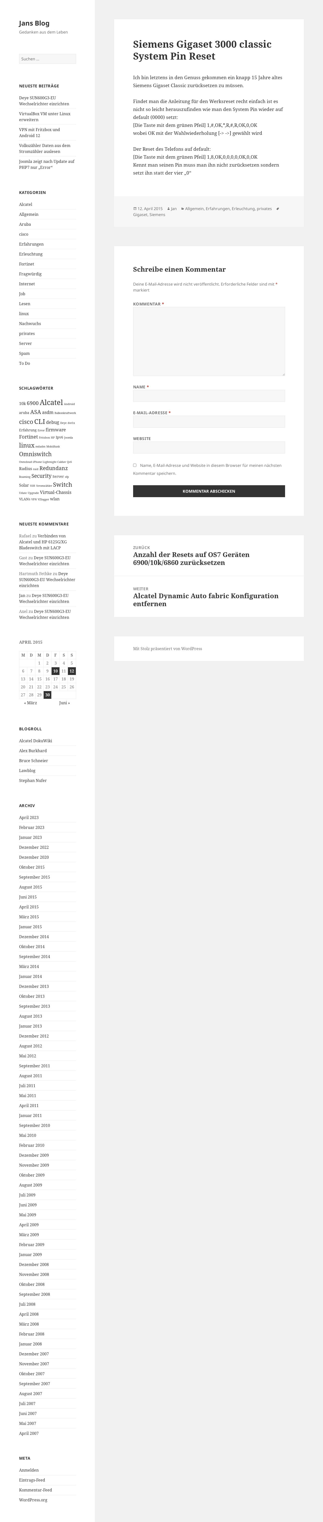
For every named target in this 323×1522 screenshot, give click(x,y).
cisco (23, 234)
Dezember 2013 (34, 986)
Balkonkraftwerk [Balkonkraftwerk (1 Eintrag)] (65, 413)
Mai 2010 (27, 1135)
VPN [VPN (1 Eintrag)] (34, 499)
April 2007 (29, 1433)
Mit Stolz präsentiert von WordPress (167, 648)
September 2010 (34, 1125)
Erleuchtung (31, 254)
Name (141, 387)
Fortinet (26, 264)
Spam (24, 353)
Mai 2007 (27, 1423)
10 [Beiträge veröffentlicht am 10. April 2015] (55, 671)
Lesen (24, 303)
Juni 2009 (28, 1205)
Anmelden (29, 1470)
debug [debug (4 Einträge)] (52, 422)
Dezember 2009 (34, 1155)
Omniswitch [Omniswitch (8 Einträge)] (35, 454)
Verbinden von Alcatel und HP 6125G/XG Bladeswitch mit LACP (43, 542)
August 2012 (30, 1046)
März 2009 (29, 1234)
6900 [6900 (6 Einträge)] (33, 403)
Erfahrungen (31, 244)
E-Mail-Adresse (152, 412)
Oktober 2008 (32, 1284)
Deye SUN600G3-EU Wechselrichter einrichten (47, 579)
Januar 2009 (30, 1254)
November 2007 (34, 1364)
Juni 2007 (28, 1413)
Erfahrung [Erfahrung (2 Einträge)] (28, 430)
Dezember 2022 (34, 847)
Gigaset (140, 214)
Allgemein (28, 214)
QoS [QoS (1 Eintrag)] (69, 462)
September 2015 (34, 877)
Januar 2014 (30, 976)
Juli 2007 (27, 1403)
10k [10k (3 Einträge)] (22, 403)
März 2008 (29, 1324)
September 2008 (34, 1294)
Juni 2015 (28, 897)
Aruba (25, 224)
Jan (22, 595)
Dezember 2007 (34, 1354)
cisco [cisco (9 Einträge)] (26, 422)
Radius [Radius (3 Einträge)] (25, 468)
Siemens (157, 214)
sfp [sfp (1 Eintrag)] (67, 477)
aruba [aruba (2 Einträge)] (24, 412)
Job (22, 294)
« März (30, 702)
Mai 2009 (27, 1215)
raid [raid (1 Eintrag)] (35, 469)
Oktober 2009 (32, 1175)
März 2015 (29, 917)
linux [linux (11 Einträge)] (26, 445)
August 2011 (30, 1075)
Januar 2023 (30, 837)
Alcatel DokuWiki (35, 740)
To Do (24, 363)
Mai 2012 (27, 1056)
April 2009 (29, 1224)
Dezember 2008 (34, 1264)
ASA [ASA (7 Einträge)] (35, 411)
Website (142, 438)
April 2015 (29, 907)
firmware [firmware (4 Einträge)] (56, 430)
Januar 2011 (30, 1115)
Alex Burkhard (33, 750)
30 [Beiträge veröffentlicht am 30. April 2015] (47, 695)
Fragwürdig (30, 274)
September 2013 (34, 1006)
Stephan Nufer (33, 780)
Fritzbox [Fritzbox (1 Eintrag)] (44, 437)
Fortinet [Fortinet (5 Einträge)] (28, 436)
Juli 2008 (27, 1304)
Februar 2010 (31, 1145)
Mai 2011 (27, 1095)
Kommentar (148, 304)
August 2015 (30, 887)
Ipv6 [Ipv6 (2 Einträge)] (59, 437)
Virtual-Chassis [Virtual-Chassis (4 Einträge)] (55, 492)
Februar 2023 (31, 827)
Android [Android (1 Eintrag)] (69, 404)
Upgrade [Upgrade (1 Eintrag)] (33, 493)
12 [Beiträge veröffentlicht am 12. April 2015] (72, 671)
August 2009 (30, 1185)
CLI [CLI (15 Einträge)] (39, 421)
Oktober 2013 (32, 996)
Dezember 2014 (34, 936)
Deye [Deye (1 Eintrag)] (63, 423)
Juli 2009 (27, 1195)
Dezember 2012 (34, 1036)
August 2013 (30, 1016)
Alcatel (25, 204)
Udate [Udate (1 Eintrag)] (23, 493)
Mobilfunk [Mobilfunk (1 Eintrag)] (53, 446)
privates (27, 333)
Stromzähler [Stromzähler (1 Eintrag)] (44, 485)
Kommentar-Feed (35, 1490)
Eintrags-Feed (32, 1480)
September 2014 (34, 956)
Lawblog (27, 770)
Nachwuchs (30, 323)
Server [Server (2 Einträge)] (58, 476)
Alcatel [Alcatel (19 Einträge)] (51, 402)
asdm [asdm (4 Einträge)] (48, 412)
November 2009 (34, 1165)
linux (24, 313)
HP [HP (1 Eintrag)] (53, 437)
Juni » (64, 702)
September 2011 (34, 1066)
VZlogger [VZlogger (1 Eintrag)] (43, 499)
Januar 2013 (30, 1026)
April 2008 (29, 1314)
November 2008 (34, 1274)
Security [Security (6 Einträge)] (41, 475)
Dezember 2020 (34, 857)
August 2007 (30, 1393)
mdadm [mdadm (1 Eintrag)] (40, 446)
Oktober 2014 (32, 946)
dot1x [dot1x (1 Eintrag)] (71, 423)
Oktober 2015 (32, 867)
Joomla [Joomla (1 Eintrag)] (68, 437)
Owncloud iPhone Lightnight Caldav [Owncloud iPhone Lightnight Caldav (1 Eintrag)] (42, 462)
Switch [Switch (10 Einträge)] (62, 484)
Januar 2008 (30, 1344)
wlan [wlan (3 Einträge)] (54, 499)
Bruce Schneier (33, 760)
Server (25, 343)
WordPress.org (33, 1500)
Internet (27, 284)
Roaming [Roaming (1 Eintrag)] (24, 477)
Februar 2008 (31, 1334)
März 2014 (29, 966)
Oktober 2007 (32, 1373)
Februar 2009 (31, 1244)
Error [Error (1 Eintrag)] (41, 430)
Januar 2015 (30, 926)
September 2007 (34, 1383)
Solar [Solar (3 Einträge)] (24, 485)
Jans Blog (34, 23)
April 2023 (29, 817)
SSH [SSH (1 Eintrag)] (32, 485)
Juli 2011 (27, 1085)
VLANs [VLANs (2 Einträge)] (24, 499)
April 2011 (29, 1105)
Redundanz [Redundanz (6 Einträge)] (53, 468)
